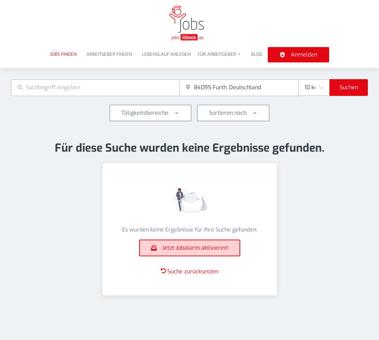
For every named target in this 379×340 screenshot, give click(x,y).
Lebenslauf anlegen (166, 54)
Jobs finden (63, 54)
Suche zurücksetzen (189, 271)
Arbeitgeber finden (109, 54)
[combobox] (95, 87)
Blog (256, 54)
